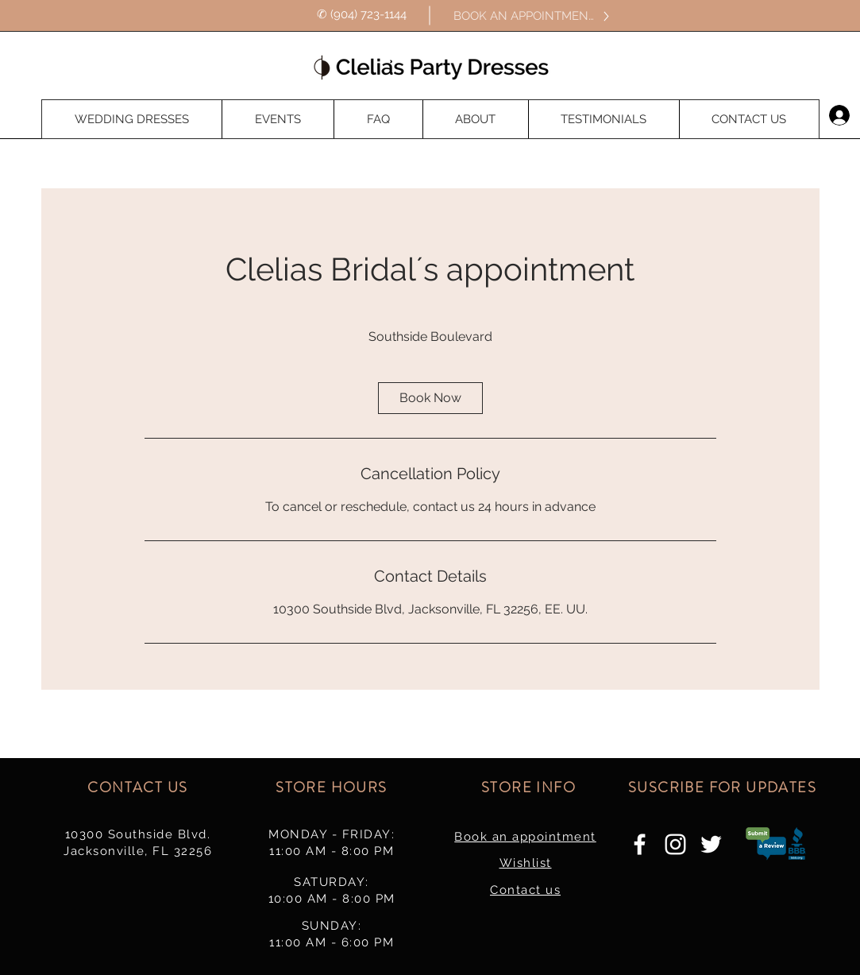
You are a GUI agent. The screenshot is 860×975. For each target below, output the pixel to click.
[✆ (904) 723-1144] (361, 15)
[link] (430, 398)
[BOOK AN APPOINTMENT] (532, 16)
